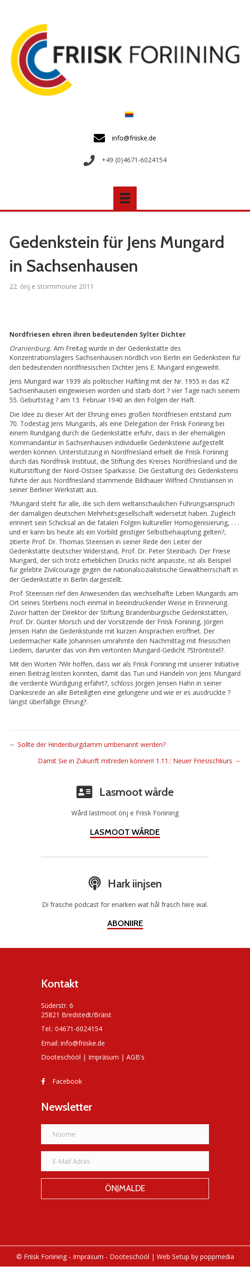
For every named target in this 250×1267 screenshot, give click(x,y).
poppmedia (217, 1256)
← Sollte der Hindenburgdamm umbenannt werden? (87, 744)
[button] (125, 1189)
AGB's (135, 1057)
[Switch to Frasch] (126, 114)
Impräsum (103, 1057)
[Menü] (125, 198)
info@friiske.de (83, 1043)
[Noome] (125, 1134)
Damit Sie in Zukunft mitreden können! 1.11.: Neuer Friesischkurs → (139, 760)
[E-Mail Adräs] (125, 1161)
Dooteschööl (61, 1057)
